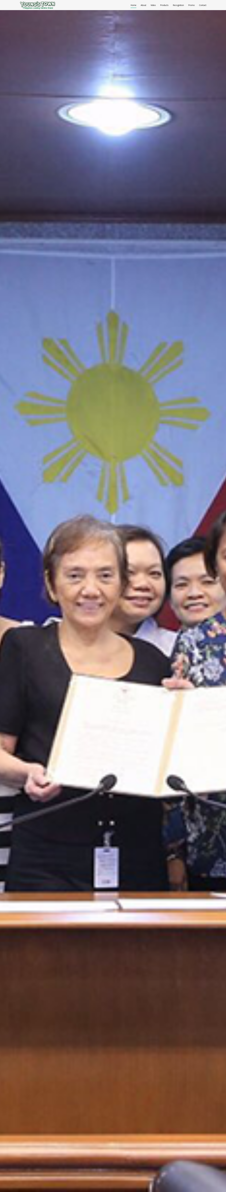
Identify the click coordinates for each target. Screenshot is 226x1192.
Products (164, 5)
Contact (202, 5)
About (143, 5)
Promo (191, 5)
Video (153, 5)
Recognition (178, 5)
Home (133, 5)
